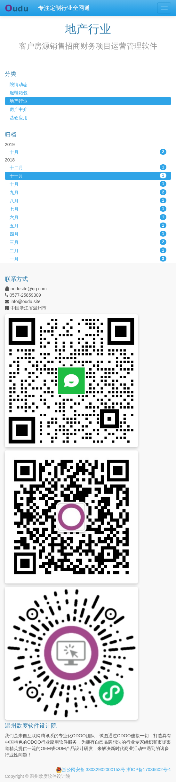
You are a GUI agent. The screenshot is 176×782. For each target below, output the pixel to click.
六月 (88, 217)
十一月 (88, 175)
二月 (88, 250)
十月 (88, 152)
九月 (88, 192)
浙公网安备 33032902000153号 (90, 769)
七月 (88, 209)
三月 (88, 242)
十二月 (88, 167)
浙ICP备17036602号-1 (148, 769)
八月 (88, 200)
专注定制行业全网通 (64, 8)
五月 (88, 225)
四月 (88, 234)
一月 (88, 259)
